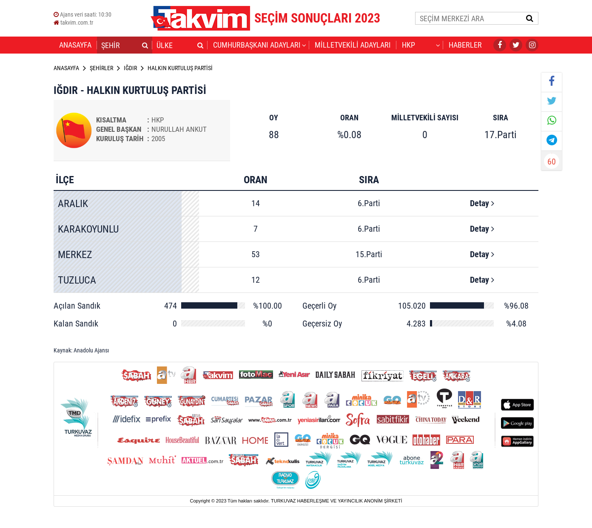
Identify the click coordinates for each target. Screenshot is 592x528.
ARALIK (73, 204)
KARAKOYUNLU (88, 229)
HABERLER (465, 44)
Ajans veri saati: (82, 14)
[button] (145, 45)
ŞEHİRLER (101, 68)
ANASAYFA (75, 44)
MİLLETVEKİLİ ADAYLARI (353, 44)
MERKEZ (75, 255)
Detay (482, 203)
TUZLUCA (77, 280)
